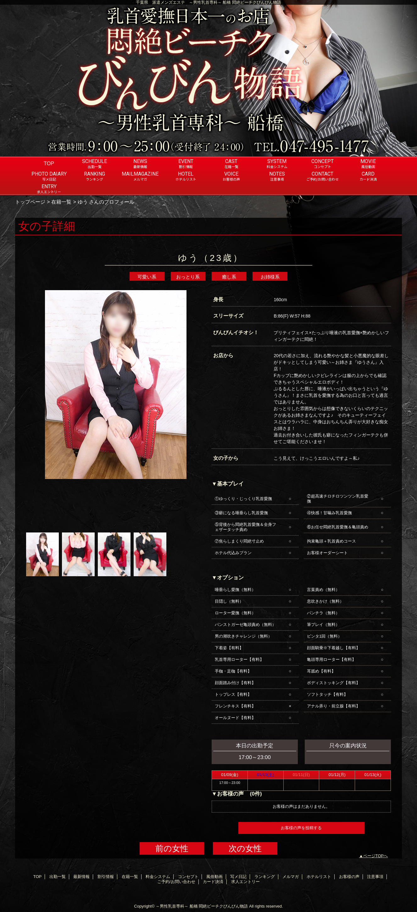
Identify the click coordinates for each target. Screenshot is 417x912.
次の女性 (245, 848)
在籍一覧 (61, 202)
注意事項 (375, 876)
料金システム (158, 876)
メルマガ (290, 876)
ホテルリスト (319, 876)
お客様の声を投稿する (301, 827)
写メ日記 (238, 876)
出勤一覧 (57, 876)
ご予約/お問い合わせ (176, 881)
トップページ (30, 202)
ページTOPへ (375, 855)
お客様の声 (349, 876)
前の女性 (171, 848)
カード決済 (213, 881)
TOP (49, 163)
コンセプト (188, 876)
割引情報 (105, 876)
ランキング (264, 876)
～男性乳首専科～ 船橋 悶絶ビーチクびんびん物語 (202, 906)
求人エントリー (245, 881)
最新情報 (81, 876)
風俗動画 (214, 876)
